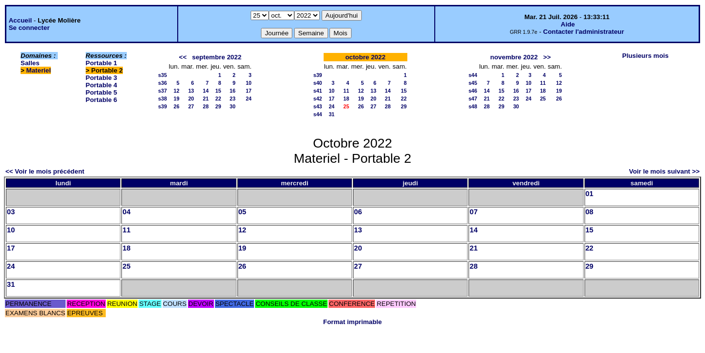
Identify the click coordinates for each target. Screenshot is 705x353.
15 (218, 91)
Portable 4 (101, 85)
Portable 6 (101, 99)
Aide (568, 24)
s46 (473, 91)
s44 (317, 114)
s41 (317, 91)
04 (126, 212)
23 (232, 98)
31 (331, 114)
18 (346, 98)
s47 (473, 98)
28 (206, 106)
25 (543, 98)
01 (589, 194)
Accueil (20, 20)
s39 (162, 106)
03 (11, 212)
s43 (317, 106)
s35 (162, 75)
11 (346, 91)
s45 (473, 83)
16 (232, 91)
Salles (30, 63)
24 (249, 98)
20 (191, 98)
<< (183, 57)
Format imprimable (352, 322)
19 (177, 98)
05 (242, 212)
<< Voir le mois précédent (44, 171)
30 (232, 106)
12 (177, 91)
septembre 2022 (216, 57)
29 (218, 106)
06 (358, 212)
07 (473, 212)
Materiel (38, 70)
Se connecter (29, 27)
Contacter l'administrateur (583, 31)
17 (249, 91)
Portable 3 (101, 77)
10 (249, 83)
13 (191, 91)
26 (177, 106)
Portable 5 (101, 92)
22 (218, 98)
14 (206, 91)
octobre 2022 (365, 57)
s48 (473, 106)
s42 (317, 98)
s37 (162, 91)
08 (589, 212)
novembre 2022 (514, 57)
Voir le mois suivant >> (664, 171)
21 (206, 98)
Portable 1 (101, 63)
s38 (162, 98)
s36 (162, 83)
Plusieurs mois (645, 55)
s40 (317, 83)
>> (547, 57)
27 (191, 106)
